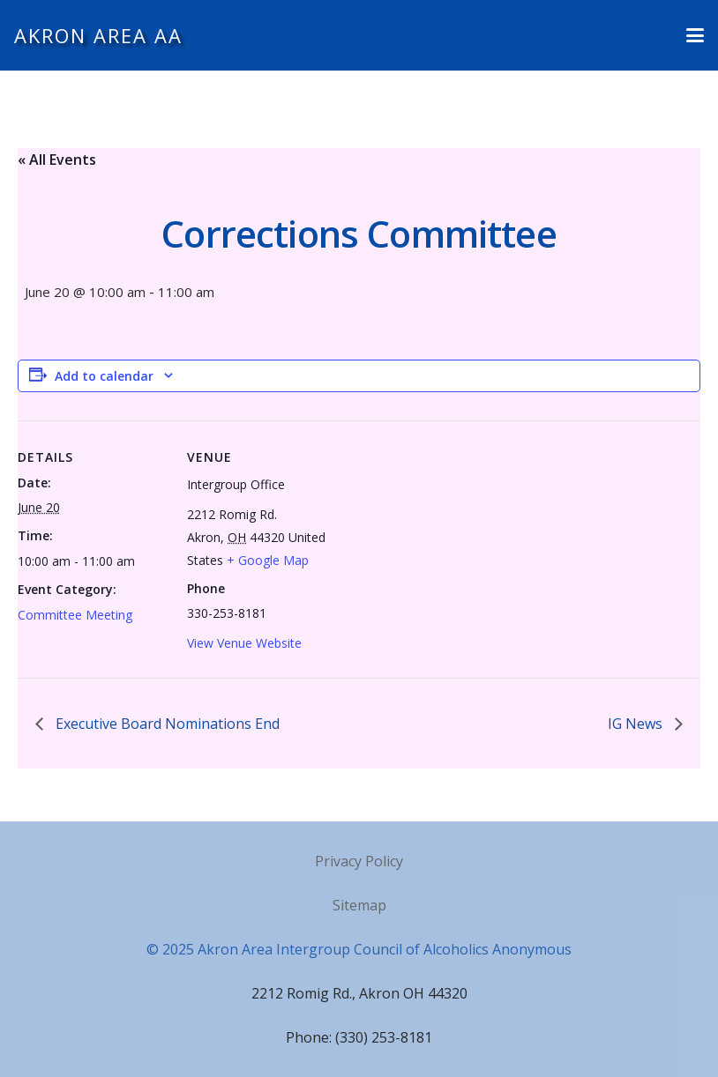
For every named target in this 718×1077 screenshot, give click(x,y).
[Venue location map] (449, 542)
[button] (695, 35)
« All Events (57, 159)
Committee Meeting (75, 614)
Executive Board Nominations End (166, 723)
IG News (637, 723)
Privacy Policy (359, 861)
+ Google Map (268, 560)
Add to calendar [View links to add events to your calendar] (104, 376)
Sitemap (359, 905)
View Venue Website (244, 643)
